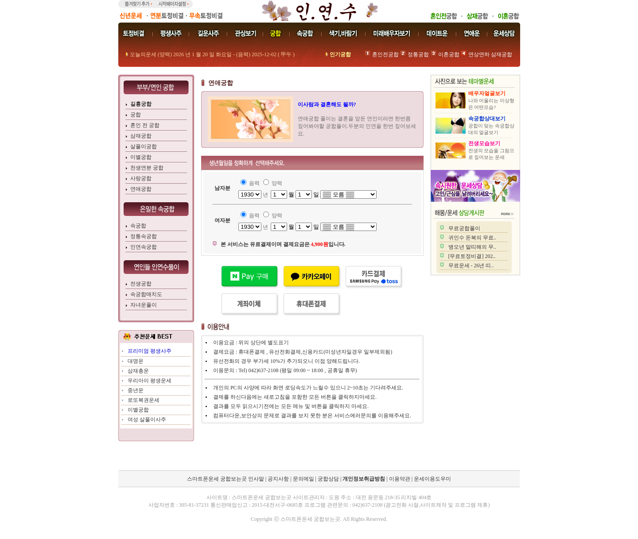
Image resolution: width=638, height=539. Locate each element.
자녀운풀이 (143, 305)
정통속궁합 (143, 236)
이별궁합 (141, 157)
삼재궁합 (141, 136)
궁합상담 (328, 479)
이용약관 (399, 479)
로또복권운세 (144, 400)
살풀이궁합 (143, 146)
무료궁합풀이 (464, 228)
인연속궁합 (143, 247)
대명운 (136, 361)
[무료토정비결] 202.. (472, 256)
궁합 (135, 115)
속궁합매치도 (146, 294)
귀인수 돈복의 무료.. (472, 238)
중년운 (136, 390)
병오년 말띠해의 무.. (472, 247)
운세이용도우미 (432, 479)
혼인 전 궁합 (145, 125)
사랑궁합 (141, 178)
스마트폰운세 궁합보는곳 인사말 (225, 479)
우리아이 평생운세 (149, 380)
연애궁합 (141, 189)
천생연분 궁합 (146, 168)
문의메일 (303, 479)
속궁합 (138, 226)
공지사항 (278, 479)
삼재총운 (138, 371)
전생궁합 (141, 284)
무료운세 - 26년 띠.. (471, 265)
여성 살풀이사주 (147, 419)
